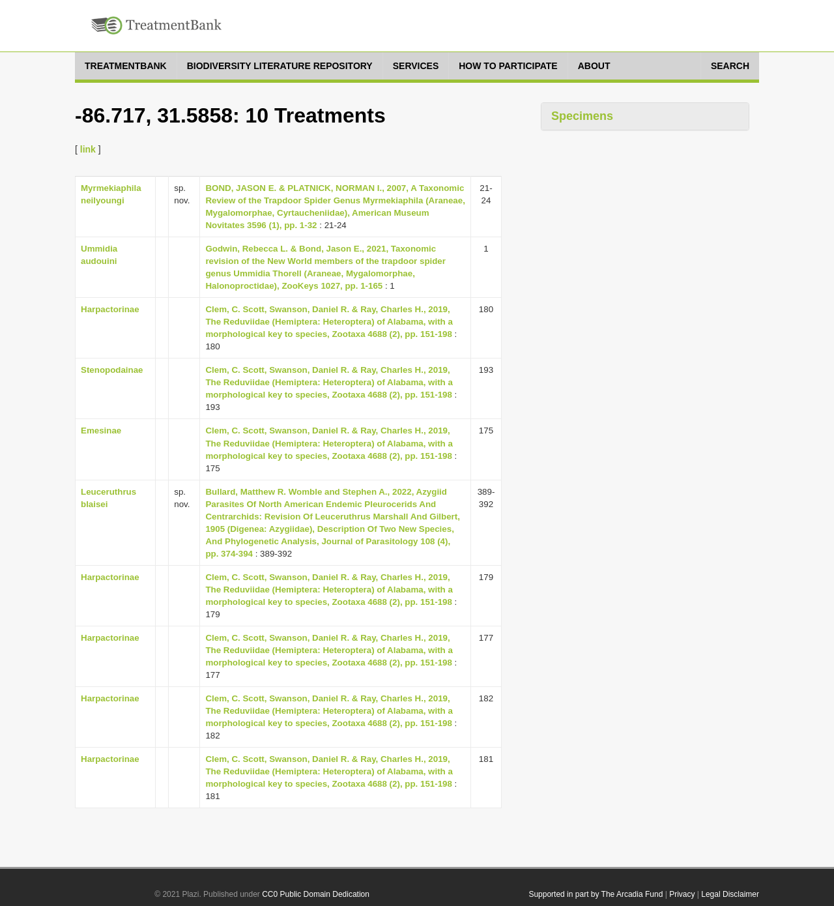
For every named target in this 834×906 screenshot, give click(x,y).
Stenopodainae (112, 370)
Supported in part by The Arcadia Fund (595, 894)
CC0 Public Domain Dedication (315, 894)
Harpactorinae (110, 309)
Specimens (582, 116)
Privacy (682, 894)
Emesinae (101, 430)
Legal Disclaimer (730, 894)
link (88, 149)
